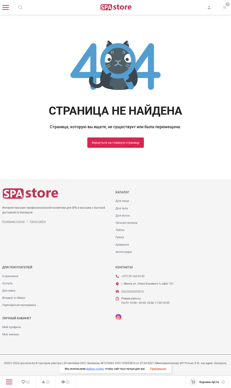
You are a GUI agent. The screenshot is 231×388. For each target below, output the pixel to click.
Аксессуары (124, 251)
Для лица (122, 201)
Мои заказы (10, 334)
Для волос (123, 215)
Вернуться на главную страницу (115, 142)
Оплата (7, 283)
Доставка (8, 290)
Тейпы (120, 230)
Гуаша (120, 237)
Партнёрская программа (19, 305)
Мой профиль (11, 327)
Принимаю (158, 369)
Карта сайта (38, 221)
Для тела (122, 208)
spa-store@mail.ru (132, 291)
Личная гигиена (126, 222)
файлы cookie (95, 368)
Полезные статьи (13, 221)
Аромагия (122, 244)
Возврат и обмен (13, 297)
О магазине (10, 276)
